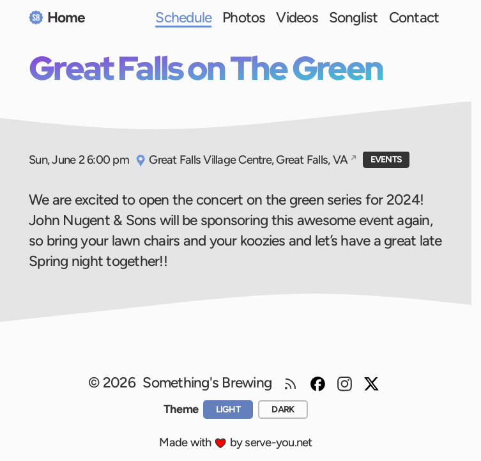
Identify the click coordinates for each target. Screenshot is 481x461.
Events (386, 159)
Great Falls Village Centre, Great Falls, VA (241, 159)
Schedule (183, 18)
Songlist (353, 18)
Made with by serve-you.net (235, 442)
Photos (244, 18)
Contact (414, 18)
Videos (297, 18)
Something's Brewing (206, 382)
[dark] (283, 409)
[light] (228, 409)
